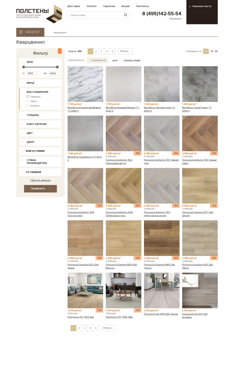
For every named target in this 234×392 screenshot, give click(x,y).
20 (206, 51)
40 (212, 51)
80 (216, 51)
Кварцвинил (60, 32)
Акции (126, 6)
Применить (40, 188)
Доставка (73, 6)
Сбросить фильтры (40, 180)
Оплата (91, 6)
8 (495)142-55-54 (161, 14)
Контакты (143, 6)
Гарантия (109, 6)
